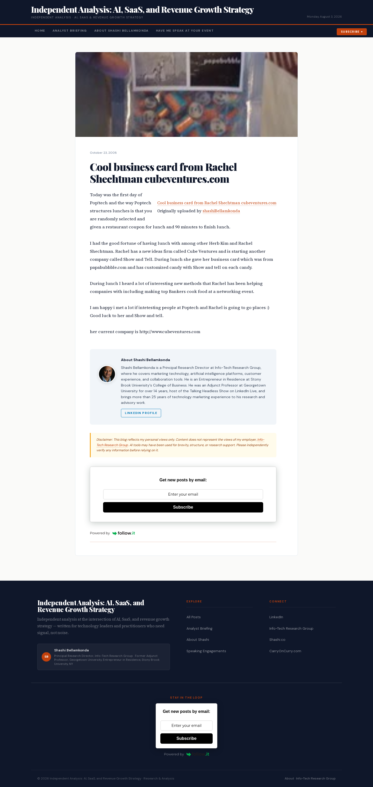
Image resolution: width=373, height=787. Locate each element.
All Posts (194, 617)
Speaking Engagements (206, 651)
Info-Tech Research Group (291, 628)
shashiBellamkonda (221, 211)
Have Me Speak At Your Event (185, 31)
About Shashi (198, 639)
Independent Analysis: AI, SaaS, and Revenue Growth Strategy (142, 9)
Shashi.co (277, 639)
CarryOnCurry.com (285, 651)
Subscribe (350, 31)
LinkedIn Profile (141, 413)
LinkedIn (276, 617)
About (289, 778)
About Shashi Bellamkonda (121, 31)
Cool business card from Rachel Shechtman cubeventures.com (216, 203)
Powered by (112, 533)
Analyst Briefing (70, 31)
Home (40, 31)
